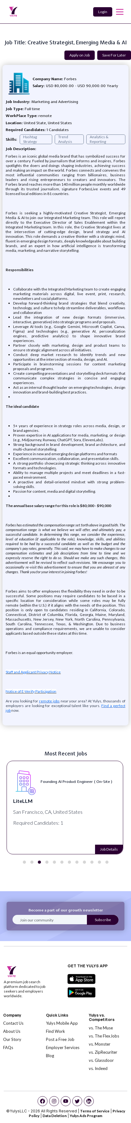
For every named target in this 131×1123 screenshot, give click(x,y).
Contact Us (13, 1023)
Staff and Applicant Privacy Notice (33, 672)
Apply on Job (79, 55)
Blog (50, 1055)
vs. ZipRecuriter (103, 1052)
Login (102, 11)
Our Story (12, 1039)
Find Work (55, 1031)
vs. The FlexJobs (104, 1035)
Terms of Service (94, 1111)
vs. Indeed (98, 1068)
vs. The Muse (101, 1027)
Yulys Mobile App (62, 1023)
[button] (24, 862)
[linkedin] (89, 1101)
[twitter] (77, 1101)
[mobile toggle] (120, 12)
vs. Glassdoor (101, 1060)
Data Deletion (55, 1115)
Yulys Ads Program (86, 1115)
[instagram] (54, 1101)
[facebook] (43, 1101)
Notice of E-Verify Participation (31, 691)
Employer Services (62, 1047)
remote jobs (49, 701)
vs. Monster (99, 1044)
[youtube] (66, 1101)
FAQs (8, 1047)
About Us (11, 1031)
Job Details (109, 849)
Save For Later (114, 55)
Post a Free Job (60, 1039)
